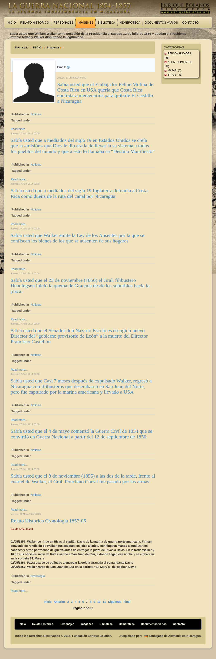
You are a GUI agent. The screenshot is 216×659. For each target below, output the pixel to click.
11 (104, 601)
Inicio (11, 22)
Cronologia (38, 576)
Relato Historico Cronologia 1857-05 (48, 520)
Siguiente (114, 601)
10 (99, 601)
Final (126, 601)
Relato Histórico (34, 22)
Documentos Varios (161, 22)
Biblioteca (106, 22)
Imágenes (85, 22)
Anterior (59, 601)
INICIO (37, 47)
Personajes (63, 22)
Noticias (36, 114)
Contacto (190, 22)
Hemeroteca (130, 22)
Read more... (19, 129)
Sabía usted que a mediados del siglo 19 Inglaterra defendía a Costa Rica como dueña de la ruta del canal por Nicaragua (79, 193)
